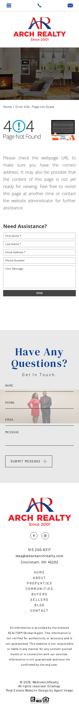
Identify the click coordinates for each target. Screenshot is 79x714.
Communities (39, 588)
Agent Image (63, 690)
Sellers (39, 599)
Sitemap (53, 686)
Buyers (39, 594)
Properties (39, 583)
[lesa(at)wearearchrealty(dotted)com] (70, 5)
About (39, 577)
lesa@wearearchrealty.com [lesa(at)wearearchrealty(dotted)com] (40, 556)
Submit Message (25, 461)
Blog (39, 605)
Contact (39, 610)
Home (39, 572)
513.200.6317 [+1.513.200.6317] (39, 550)
